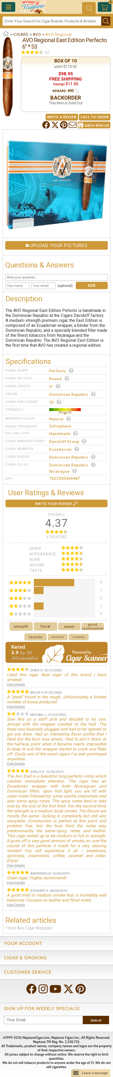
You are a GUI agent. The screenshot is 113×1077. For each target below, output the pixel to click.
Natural (60, 418)
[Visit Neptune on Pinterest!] (81, 989)
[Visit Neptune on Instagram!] (44, 989)
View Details (16, 684)
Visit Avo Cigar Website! (30, 928)
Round (59, 378)
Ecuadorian (64, 449)
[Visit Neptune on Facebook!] (32, 989)
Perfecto (61, 370)
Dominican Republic (72, 394)
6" (55, 386)
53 (55, 402)
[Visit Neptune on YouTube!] (56, 989)
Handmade (63, 433)
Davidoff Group (68, 441)
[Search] (52, 21)
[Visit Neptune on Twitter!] (69, 989)
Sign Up (95, 1020)
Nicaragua (63, 471)
